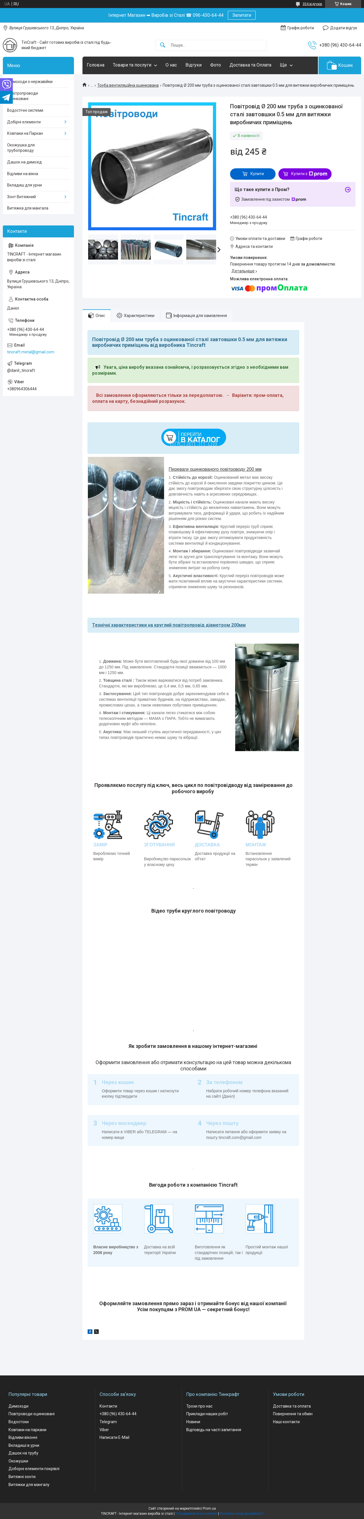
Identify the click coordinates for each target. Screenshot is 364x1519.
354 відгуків (312, 4)
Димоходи (18, 1406)
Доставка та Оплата (250, 65)
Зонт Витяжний (21, 196)
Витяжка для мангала (27, 208)
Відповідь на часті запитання (213, 1429)
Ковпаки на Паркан (25, 133)
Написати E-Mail (114, 1437)
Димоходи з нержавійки (30, 81)
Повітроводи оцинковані (32, 1414)
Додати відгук (343, 28)
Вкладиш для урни (24, 185)
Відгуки (193, 65)
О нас (171, 65)
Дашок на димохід (24, 162)
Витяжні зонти (22, 1476)
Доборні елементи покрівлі (34, 1468)
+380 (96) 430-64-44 (118, 1414)
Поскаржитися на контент (196, 1514)
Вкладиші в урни (24, 1445)
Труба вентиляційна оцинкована (128, 85)
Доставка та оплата (292, 1406)
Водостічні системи (25, 110)
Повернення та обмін (293, 1414)
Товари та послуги (132, 65)
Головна (95, 65)
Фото (215, 65)
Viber (104, 1429)
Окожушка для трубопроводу (21, 148)
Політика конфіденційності (241, 1514)
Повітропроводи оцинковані (22, 96)
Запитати (241, 15)
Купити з (309, 174)
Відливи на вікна (22, 173)
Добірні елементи (24, 122)
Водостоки (19, 1421)
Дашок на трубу (23, 1453)
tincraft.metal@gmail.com (30, 352)
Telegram (108, 1421)
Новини (193, 1421)
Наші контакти (286, 1421)
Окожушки (18, 1461)
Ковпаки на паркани (27, 1429)
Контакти (108, 1406)
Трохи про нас (199, 1406)
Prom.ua (209, 1508)
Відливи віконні (23, 1437)
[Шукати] (163, 45)
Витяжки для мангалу (29, 1484)
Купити (257, 173)
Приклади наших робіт (207, 1414)
